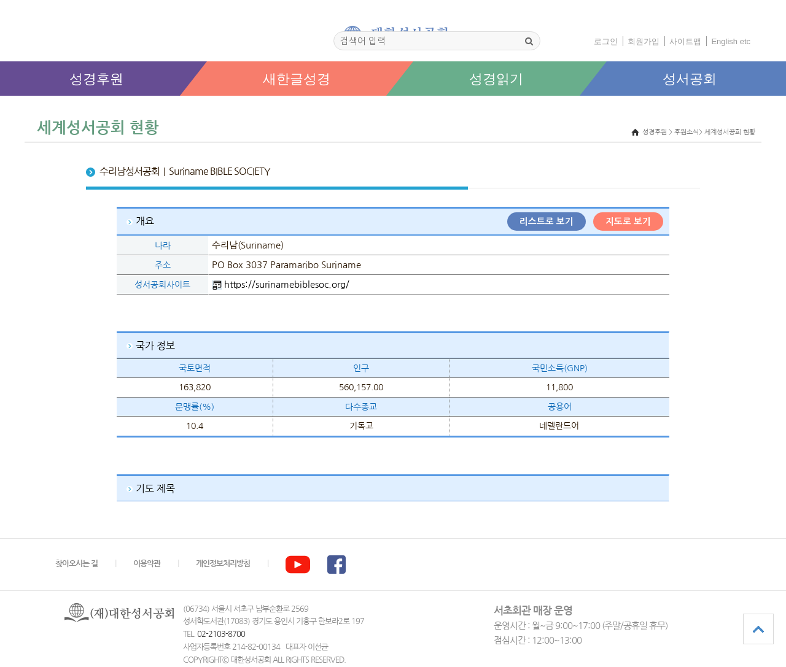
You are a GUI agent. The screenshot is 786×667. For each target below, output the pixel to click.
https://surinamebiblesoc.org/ (286, 284)
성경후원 (96, 79)
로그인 (606, 41)
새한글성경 (296, 79)
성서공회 (690, 79)
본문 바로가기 (0, 108)
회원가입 (644, 41)
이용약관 (146, 564)
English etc (730, 41)
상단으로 (758, 629)
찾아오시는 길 (76, 564)
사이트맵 (685, 41)
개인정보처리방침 (223, 564)
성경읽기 (496, 79)
